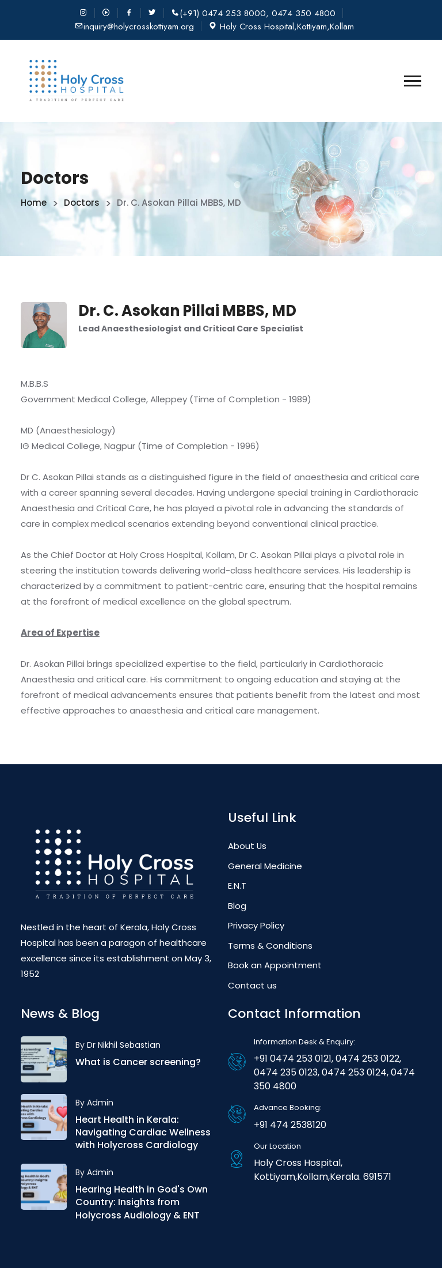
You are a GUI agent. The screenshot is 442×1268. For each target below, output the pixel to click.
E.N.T (237, 886)
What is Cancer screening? (138, 1062)
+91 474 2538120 (290, 1124)
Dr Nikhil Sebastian (123, 1045)
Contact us (252, 985)
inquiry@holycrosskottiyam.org (138, 26)
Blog (237, 906)
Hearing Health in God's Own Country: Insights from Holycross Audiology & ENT (141, 1202)
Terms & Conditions (270, 945)
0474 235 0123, (286, 1072)
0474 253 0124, (353, 1072)
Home (34, 203)
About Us (247, 846)
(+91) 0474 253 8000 (223, 13)
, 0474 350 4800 (301, 13)
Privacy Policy (256, 925)
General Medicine (265, 866)
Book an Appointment (275, 965)
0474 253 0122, (367, 1058)
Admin (100, 1102)
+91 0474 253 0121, (293, 1058)
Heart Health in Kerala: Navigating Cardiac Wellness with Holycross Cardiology (143, 1132)
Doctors (82, 203)
